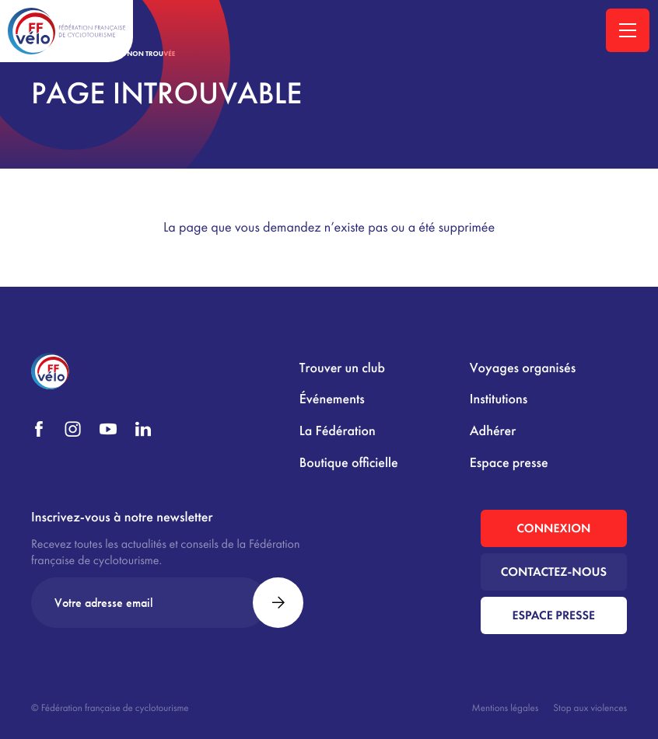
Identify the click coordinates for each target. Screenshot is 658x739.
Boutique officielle (348, 463)
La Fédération (337, 431)
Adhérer (493, 431)
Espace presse (509, 463)
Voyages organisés (523, 368)
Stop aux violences (590, 707)
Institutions (498, 399)
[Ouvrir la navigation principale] (627, 30)
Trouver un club (342, 368)
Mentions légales (505, 707)
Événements (332, 399)
